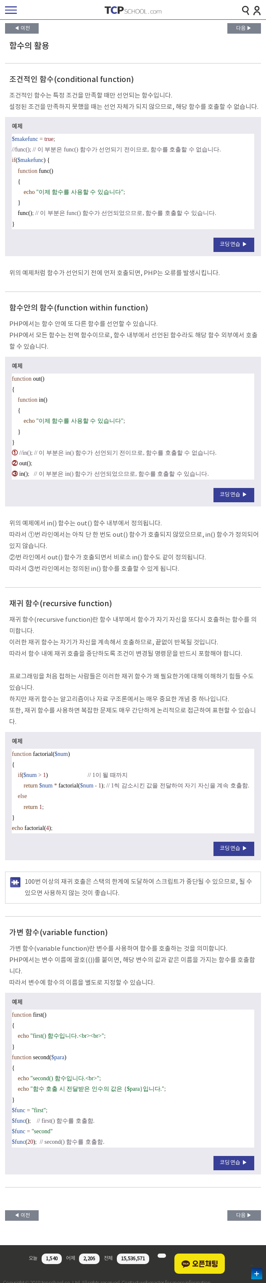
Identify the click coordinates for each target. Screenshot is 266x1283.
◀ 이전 (22, 28)
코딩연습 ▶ (234, 244)
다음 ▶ (244, 28)
